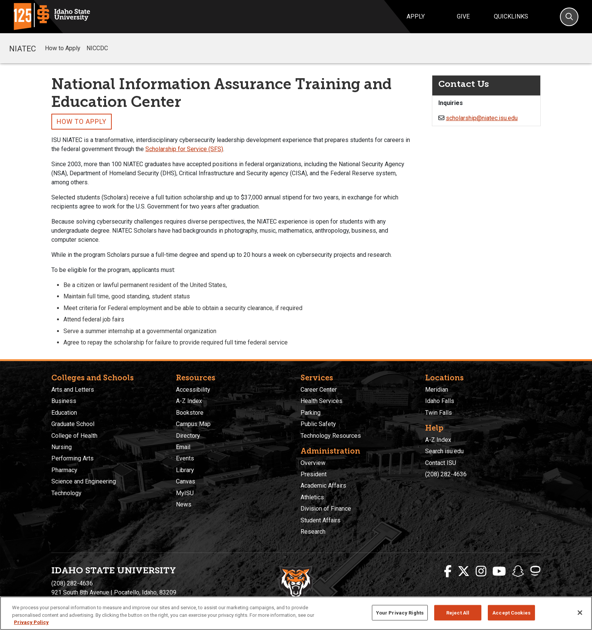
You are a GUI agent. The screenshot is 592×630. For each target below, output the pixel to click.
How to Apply (62, 48)
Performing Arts (72, 458)
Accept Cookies (511, 612)
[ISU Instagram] (481, 571)
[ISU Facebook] (448, 571)
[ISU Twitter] (464, 571)
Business (63, 401)
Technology (66, 493)
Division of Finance (326, 508)
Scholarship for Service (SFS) (184, 149)
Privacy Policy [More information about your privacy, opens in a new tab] (31, 622)
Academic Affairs (323, 485)
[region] (296, 613)
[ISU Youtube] (499, 571)
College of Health (74, 435)
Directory (188, 435)
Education (64, 412)
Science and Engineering (83, 481)
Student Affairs (321, 520)
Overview (313, 462)
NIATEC (22, 47)
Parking (311, 412)
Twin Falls (438, 412)
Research (313, 531)
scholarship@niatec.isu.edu (482, 118)
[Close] (580, 612)
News (183, 504)
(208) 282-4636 (446, 474)
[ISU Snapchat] (518, 571)
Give (463, 16)
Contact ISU (440, 462)
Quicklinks (511, 16)
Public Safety (318, 424)
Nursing (61, 447)
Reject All (457, 612)
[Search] (569, 17)
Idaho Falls (439, 401)
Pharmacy (64, 470)
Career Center (319, 389)
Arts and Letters (72, 389)
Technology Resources (331, 435)
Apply (416, 16)
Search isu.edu (444, 451)
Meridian (436, 389)
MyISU (185, 493)
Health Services (321, 401)
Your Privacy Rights (400, 612)
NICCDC (97, 48)
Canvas (185, 481)
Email (183, 447)
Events (185, 458)
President (314, 474)
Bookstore (190, 412)
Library (185, 470)
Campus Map (193, 424)
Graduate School (72, 424)
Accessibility (193, 389)
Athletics (312, 497)
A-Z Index (189, 401)
